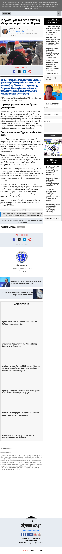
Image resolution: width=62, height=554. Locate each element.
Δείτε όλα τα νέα (52, 218)
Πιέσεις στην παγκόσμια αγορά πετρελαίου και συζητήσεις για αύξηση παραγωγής (52, 64)
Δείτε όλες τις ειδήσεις (53, 79)
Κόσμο (40, 232)
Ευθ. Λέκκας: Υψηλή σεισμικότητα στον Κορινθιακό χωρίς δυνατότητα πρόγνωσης (52, 170)
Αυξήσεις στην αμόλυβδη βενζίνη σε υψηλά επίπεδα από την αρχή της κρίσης (53, 40)
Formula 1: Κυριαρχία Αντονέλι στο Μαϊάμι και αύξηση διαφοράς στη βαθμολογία (53, 29)
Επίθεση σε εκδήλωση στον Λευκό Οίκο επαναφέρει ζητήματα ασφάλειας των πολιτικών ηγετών (53, 195)
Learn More (28, 9)
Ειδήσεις (15, 232)
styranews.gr (23, 234)
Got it (36, 9)
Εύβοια (25, 232)
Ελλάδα (32, 232)
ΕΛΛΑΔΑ (20, 239)
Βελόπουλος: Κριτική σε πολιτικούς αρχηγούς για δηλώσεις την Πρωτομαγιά (53, 208)
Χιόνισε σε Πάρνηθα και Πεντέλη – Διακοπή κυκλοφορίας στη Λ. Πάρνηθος (52, 52)
